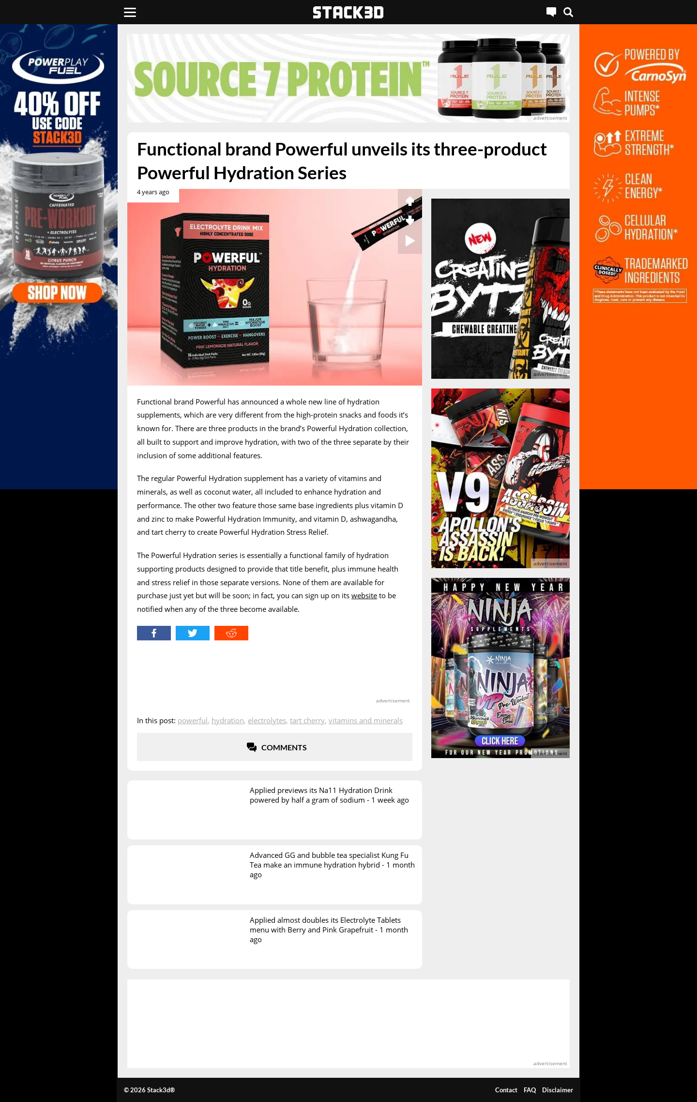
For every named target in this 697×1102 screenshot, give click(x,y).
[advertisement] (348, 78)
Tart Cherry (307, 720)
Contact (506, 1090)
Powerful (193, 720)
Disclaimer (557, 1090)
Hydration (228, 720)
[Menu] (130, 12)
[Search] (568, 12)
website (364, 595)
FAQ (530, 1090)
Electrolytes (267, 720)
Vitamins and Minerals (366, 720)
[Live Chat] (551, 12)
